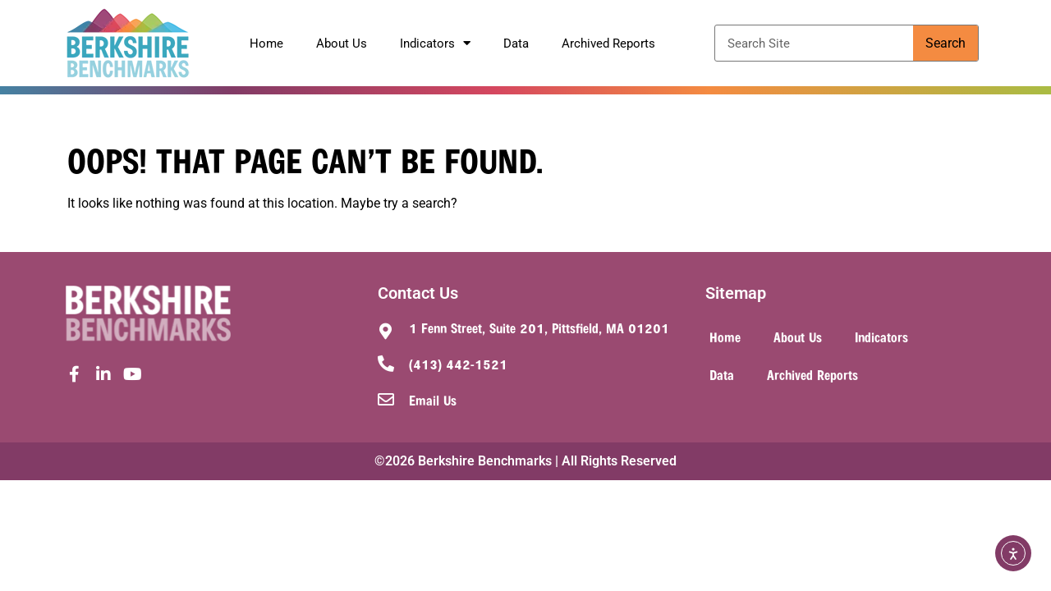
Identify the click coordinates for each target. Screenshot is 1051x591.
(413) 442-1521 (458, 363)
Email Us (433, 400)
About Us (341, 43)
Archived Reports (608, 43)
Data (516, 43)
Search (945, 43)
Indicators (435, 43)
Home (266, 43)
